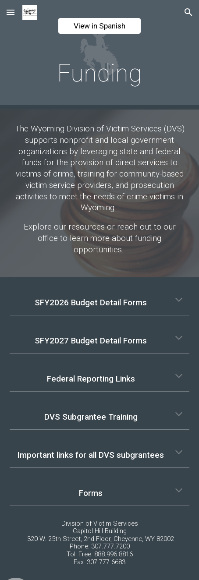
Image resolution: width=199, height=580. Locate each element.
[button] (10, 12)
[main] (100, 73)
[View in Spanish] (100, 26)
